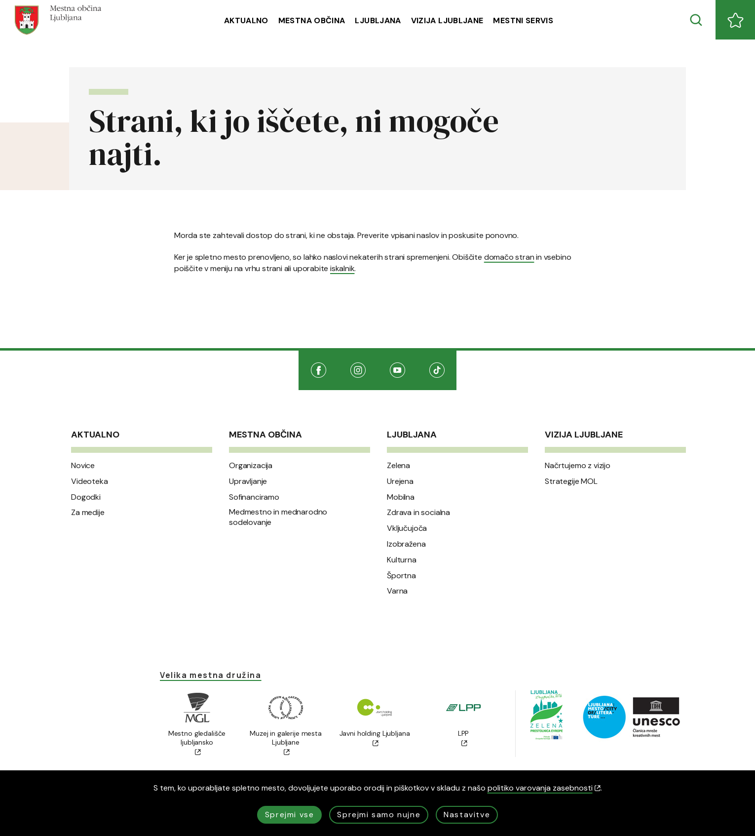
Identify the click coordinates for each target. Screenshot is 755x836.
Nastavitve (467, 814)
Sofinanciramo (254, 497)
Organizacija (250, 466)
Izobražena (406, 544)
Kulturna (401, 560)
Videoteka (89, 481)
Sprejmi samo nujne (378, 814)
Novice (83, 466)
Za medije (88, 513)
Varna (397, 591)
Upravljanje (248, 481)
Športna (401, 576)
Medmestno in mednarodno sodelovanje (278, 517)
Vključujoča (407, 528)
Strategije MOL (571, 481)
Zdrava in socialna (418, 513)
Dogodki (86, 497)
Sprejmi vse (289, 814)
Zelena (398, 466)
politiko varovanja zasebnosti (544, 788)
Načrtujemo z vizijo (577, 466)
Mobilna (401, 497)
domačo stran (509, 257)
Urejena (400, 481)
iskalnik (342, 268)
